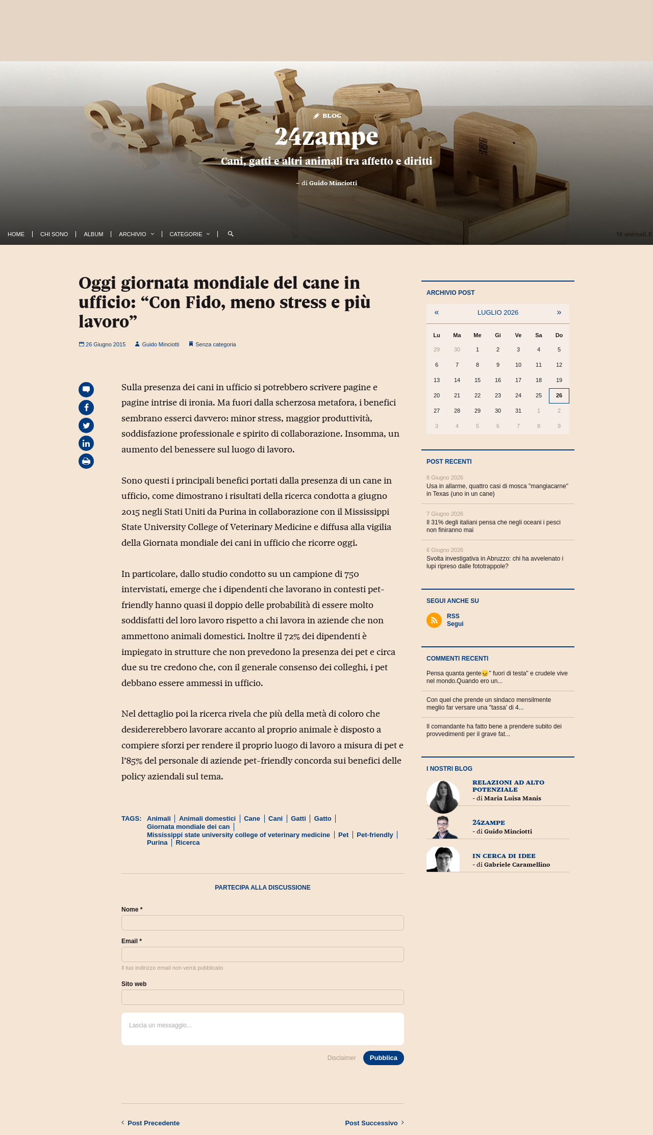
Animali (159, 818)
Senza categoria (215, 344)
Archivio (132, 234)
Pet (343, 835)
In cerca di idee (504, 855)
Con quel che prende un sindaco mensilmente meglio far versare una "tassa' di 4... (488, 703)
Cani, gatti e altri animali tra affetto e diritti (327, 161)
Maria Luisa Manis (512, 798)
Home (16, 234)
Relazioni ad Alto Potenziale (508, 785)
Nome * (131, 909)
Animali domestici (207, 818)
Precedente (150, 1122)
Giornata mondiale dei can (188, 826)
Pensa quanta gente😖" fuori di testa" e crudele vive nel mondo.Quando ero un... (497, 677)
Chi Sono (54, 234)
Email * (131, 941)
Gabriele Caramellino (517, 865)
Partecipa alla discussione (263, 887)
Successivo (374, 1122)
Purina (157, 842)
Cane (252, 818)
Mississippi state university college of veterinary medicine (238, 835)
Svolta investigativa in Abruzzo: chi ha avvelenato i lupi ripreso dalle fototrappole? (494, 562)
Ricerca (187, 842)
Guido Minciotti (333, 183)
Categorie (186, 234)
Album (93, 234)
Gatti (298, 818)
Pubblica (383, 1058)
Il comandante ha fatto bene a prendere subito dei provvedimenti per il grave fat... (494, 730)
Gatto (323, 818)
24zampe (326, 136)
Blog (326, 115)
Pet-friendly (375, 835)
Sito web (133, 984)
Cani (275, 818)
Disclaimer (342, 1058)
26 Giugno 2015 (102, 344)
